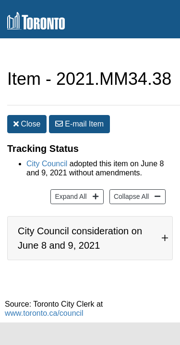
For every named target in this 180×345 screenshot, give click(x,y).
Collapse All (130, 181)
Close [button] (26, 105)
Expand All (69, 181)
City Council (46, 149)
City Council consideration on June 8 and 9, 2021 (80, 228)
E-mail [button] (79, 105)
